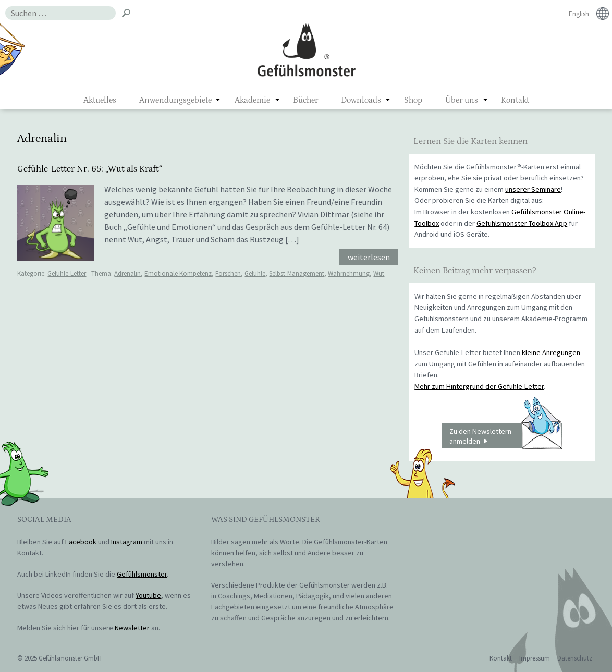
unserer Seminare (533, 189)
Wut (378, 273)
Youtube (148, 595)
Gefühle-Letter (66, 273)
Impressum (534, 658)
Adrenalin (127, 273)
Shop (413, 100)
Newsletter (132, 627)
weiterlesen (369, 257)
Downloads (361, 100)
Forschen (228, 273)
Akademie (252, 100)
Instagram (126, 541)
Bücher (305, 100)
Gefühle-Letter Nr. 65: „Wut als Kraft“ (89, 169)
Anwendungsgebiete (175, 100)
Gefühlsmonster (306, 49)
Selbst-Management (296, 273)
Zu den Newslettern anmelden (505, 435)
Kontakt (515, 100)
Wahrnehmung (349, 273)
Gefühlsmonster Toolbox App (521, 223)
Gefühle (254, 273)
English (579, 13)
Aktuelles (99, 100)
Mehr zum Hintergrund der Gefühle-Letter (479, 386)
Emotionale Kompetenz (178, 273)
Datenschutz (574, 658)
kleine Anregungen (551, 352)
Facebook (80, 541)
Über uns (461, 100)
